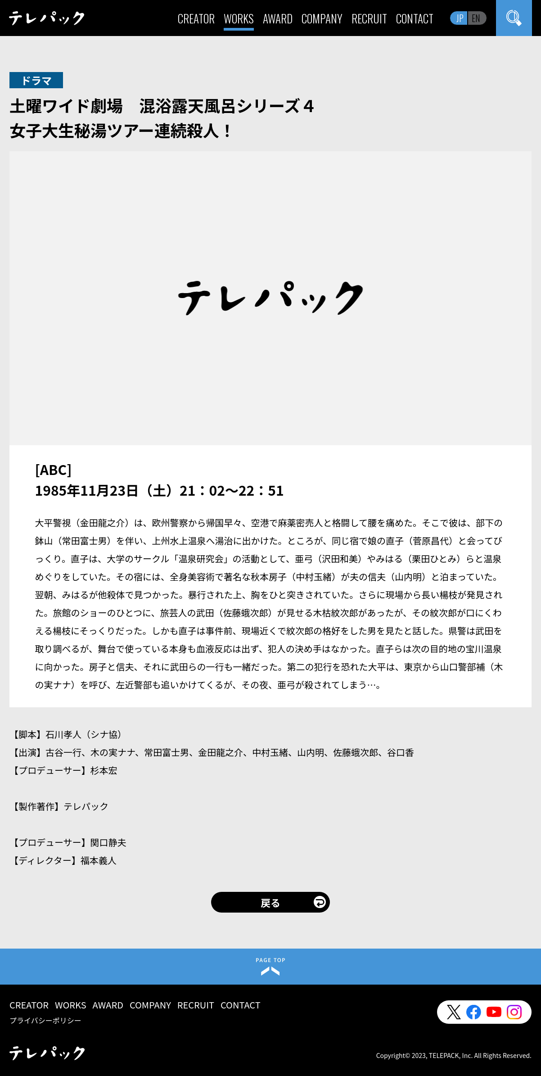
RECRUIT (369, 18)
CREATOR (196, 18)
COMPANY (322, 18)
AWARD (278, 18)
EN (476, 18)
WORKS (239, 18)
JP (460, 18)
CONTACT (414, 18)
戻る (270, 902)
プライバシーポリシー (45, 1020)
